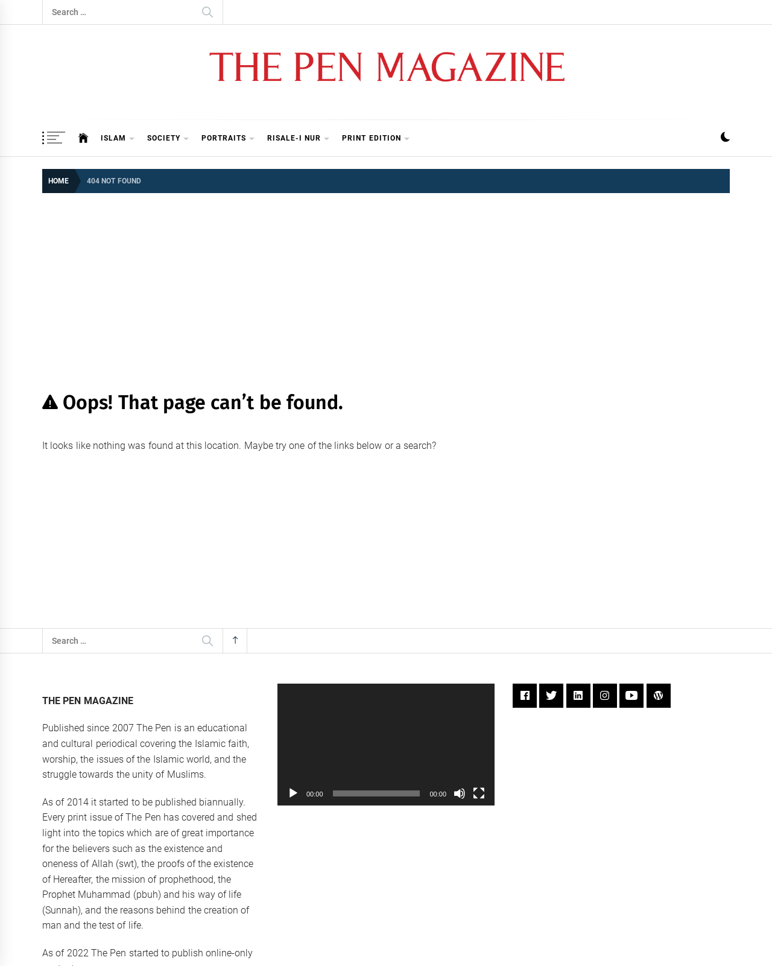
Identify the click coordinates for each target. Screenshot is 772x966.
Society (168, 139)
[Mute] (460, 793)
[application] (386, 745)
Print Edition (376, 139)
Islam (118, 139)
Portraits (228, 139)
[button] (725, 138)
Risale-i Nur (298, 139)
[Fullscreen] (479, 793)
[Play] (293, 793)
